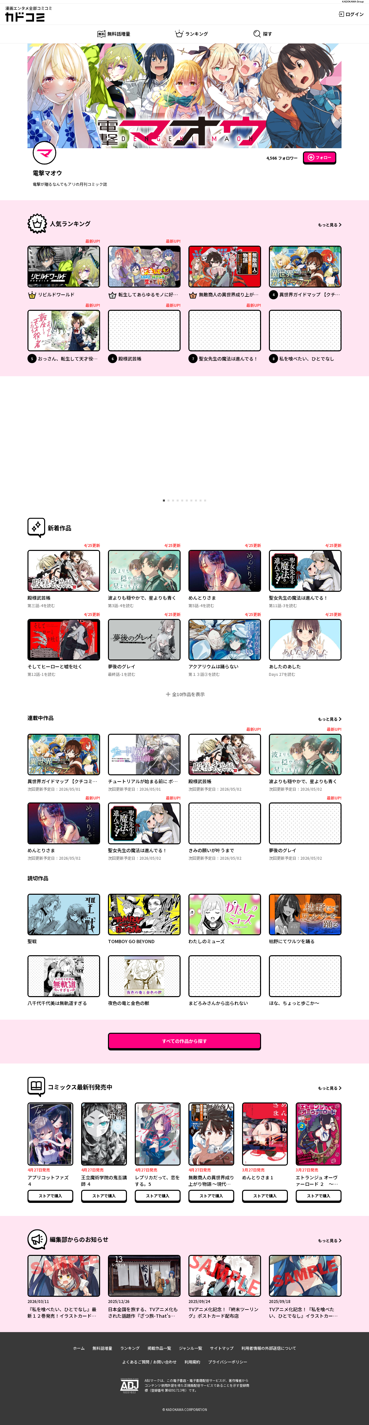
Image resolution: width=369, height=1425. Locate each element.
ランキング (130, 1348)
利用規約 (192, 1361)
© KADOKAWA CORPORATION (184, 1409)
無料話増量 (102, 1348)
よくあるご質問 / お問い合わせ (149, 1361)
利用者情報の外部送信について (268, 1348)
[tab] (164, 500)
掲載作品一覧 (159, 1348)
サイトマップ (222, 1348)
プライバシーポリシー (227, 1361)
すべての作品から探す (184, 1041)
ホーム (79, 1348)
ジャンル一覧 (190, 1348)
